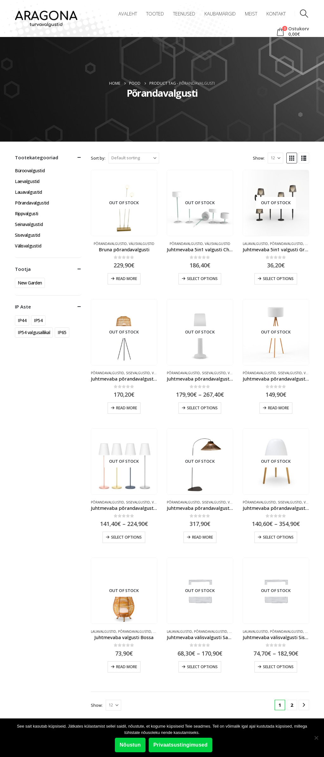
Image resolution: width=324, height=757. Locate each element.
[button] (304, 13)
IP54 (38, 320)
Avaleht (127, 13)
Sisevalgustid (138, 373)
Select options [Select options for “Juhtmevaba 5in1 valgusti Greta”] (278, 278)
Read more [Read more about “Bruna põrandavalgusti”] (126, 278)
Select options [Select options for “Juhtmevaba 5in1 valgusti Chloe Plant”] (202, 278)
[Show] (275, 158)
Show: (259, 158)
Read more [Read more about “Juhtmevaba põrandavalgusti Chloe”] (278, 408)
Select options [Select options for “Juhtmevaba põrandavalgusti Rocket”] (278, 537)
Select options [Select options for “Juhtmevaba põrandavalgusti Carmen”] (202, 408)
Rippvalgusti (26, 214)
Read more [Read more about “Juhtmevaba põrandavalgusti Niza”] (202, 537)
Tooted (155, 13)
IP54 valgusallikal (34, 332)
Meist (251, 13)
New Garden (30, 283)
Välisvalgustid (141, 243)
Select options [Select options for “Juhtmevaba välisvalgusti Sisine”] (278, 666)
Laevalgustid (27, 181)
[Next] (304, 705)
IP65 (62, 332)
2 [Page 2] (291, 705)
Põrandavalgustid (110, 243)
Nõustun (130, 745)
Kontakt (276, 13)
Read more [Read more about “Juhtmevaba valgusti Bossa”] (126, 666)
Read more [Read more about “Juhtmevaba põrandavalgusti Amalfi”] (126, 408)
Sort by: (98, 158)
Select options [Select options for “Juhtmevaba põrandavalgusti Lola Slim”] (126, 537)
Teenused (184, 13)
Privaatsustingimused (180, 745)
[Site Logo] (46, 19)
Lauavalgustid (255, 243)
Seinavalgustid (29, 224)
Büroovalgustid (30, 171)
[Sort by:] (134, 158)
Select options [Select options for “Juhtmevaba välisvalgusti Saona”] (202, 666)
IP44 (22, 320)
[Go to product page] (124, 203)
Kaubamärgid (220, 13)
